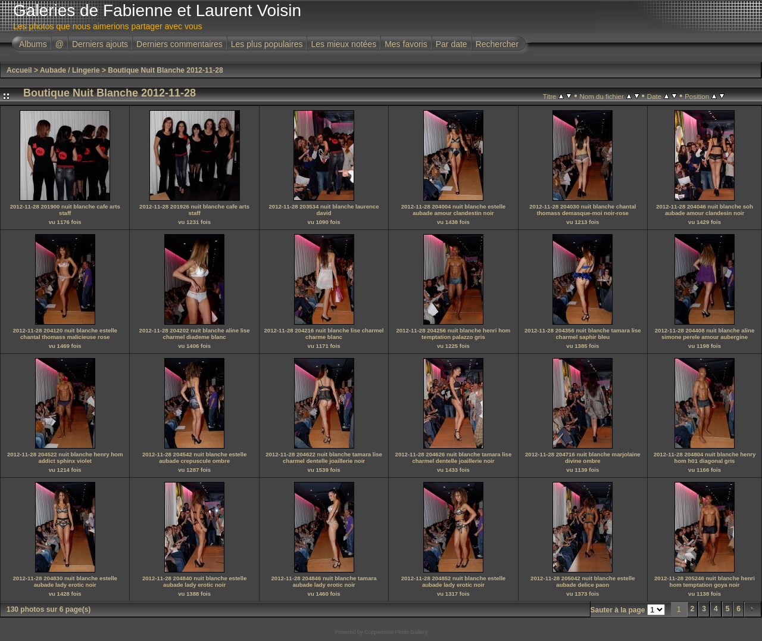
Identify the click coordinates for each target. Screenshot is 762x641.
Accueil (19, 70)
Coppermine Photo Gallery (395, 632)
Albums (33, 44)
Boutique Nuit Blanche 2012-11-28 (165, 70)
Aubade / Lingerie (70, 70)
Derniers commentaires (179, 44)
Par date (451, 44)
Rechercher (497, 44)
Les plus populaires (267, 44)
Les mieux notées (343, 44)
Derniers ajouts (100, 44)
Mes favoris (406, 44)
